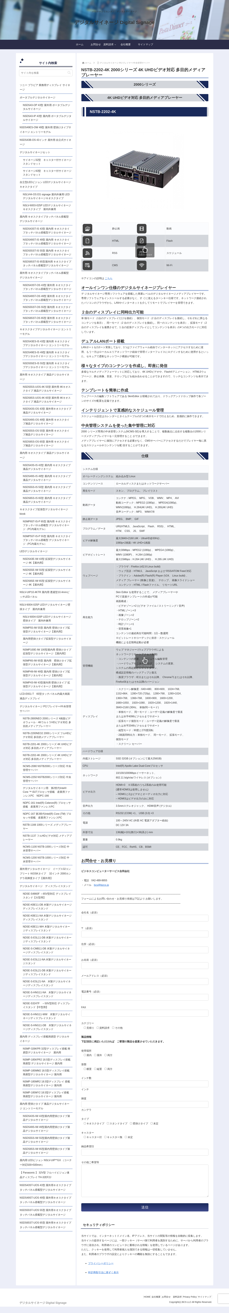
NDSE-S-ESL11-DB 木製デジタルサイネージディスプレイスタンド (47, 939)
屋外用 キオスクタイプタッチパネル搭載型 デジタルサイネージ (44, 275)
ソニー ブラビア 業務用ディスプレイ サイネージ (45, 87)
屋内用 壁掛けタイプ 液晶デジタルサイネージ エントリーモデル (44, 1106)
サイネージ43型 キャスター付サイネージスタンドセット (47, 173)
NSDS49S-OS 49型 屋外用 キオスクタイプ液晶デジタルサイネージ (46, 421)
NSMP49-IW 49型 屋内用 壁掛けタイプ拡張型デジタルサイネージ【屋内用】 (46, 673)
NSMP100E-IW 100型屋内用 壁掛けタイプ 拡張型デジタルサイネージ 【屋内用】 (47, 651)
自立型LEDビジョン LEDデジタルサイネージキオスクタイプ (45, 184)
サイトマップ (203, 1303)
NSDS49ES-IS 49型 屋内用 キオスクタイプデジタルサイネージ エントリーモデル (46, 354)
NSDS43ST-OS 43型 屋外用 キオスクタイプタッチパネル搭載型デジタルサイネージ (47, 287)
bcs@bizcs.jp (101, 885)
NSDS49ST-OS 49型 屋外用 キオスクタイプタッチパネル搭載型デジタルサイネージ (47, 298)
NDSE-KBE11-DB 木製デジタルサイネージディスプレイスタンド (47, 906)
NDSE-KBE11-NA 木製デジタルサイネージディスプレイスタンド (47, 917)
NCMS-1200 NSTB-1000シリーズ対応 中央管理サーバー (46, 859)
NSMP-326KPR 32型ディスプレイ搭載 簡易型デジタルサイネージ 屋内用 (46, 1050)
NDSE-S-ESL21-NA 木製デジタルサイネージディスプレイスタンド (47, 983)
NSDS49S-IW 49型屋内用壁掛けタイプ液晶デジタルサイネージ (46, 1129)
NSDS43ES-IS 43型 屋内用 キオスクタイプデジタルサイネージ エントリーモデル (46, 343)
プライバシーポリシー (101, 1269)
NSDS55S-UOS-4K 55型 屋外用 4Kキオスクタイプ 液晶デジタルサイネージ (47, 388)
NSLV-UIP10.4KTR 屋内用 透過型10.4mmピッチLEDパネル (45, 594)
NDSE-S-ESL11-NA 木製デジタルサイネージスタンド (47, 961)
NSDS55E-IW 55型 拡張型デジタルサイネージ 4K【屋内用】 (47, 572)
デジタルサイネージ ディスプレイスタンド (45, 886)
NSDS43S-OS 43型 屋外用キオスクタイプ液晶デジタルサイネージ (47, 410)
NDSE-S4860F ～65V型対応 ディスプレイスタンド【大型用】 (47, 895)
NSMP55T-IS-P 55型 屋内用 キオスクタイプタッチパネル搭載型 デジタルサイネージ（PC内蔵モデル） (47, 540)
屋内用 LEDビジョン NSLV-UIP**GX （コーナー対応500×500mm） (46, 1162)
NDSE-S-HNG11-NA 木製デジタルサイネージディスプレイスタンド (47, 994)
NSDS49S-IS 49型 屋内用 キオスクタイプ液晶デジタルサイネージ (47, 478)
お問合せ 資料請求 (166, 1303)
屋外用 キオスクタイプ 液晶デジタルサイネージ (44, 377)
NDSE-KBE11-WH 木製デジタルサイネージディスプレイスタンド (46, 928)
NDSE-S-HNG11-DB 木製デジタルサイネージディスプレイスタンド (47, 1027)
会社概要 (148, 1303)
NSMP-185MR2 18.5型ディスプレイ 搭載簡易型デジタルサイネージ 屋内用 (46, 1083)
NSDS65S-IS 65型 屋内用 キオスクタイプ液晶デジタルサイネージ (47, 500)
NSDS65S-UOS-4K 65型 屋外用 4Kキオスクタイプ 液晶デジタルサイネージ (47, 399)
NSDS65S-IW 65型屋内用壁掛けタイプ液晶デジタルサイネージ (46, 1151)
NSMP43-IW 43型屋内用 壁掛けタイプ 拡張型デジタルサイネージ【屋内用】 (46, 684)
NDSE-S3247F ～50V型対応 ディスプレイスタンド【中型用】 (46, 1005)
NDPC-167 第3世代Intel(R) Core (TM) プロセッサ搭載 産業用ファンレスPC (47, 815)
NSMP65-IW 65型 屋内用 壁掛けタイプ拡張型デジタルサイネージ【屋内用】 (47, 662)
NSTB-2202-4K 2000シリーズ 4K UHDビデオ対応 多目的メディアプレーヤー (47, 757)
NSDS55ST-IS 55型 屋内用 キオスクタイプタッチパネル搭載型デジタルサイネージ (47, 252)
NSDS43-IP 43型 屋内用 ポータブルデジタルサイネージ (47, 118)
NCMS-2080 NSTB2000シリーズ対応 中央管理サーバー (47, 768)
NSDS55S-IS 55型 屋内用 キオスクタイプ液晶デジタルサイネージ (47, 489)
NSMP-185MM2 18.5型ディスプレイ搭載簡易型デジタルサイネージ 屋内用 (46, 1072)
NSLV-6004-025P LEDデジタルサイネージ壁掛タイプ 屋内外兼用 (45, 607)
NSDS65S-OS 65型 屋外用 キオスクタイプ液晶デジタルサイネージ (46, 443)
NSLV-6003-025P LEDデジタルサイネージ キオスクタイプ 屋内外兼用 (48, 207)
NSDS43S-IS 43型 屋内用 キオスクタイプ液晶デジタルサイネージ (47, 467)
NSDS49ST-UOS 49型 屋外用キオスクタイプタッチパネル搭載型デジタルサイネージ (45, 1200)
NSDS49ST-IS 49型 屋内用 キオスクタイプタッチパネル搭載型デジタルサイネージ (47, 241)
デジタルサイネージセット (35, 152)
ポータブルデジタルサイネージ (37, 97)
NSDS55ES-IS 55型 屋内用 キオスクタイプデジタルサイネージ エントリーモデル (46, 365)
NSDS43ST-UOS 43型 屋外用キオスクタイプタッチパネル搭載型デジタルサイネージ (45, 1187)
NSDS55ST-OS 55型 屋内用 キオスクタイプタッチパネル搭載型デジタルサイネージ (47, 309)
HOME (137, 1303)
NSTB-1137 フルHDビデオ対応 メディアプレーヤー (47, 837)
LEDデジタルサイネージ (34, 551)
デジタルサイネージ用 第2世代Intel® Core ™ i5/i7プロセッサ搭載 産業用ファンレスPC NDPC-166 (46, 792)
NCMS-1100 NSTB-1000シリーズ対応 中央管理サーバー (46, 848)
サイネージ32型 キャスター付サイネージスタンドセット (47, 162)
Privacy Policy (186, 1303)
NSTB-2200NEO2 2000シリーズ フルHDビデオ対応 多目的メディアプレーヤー (47, 735)
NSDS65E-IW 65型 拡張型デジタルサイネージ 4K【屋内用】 (47, 583)
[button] (69, 73)
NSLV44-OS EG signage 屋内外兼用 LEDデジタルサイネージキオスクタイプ (46, 196)
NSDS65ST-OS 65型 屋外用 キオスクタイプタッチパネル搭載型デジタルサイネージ (47, 320)
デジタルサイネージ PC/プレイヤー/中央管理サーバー (45, 708)
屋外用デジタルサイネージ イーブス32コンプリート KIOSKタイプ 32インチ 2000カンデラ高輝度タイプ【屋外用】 (45, 874)
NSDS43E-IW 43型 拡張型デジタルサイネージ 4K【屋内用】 (47, 561)
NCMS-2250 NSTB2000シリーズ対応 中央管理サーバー (47, 779)
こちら (108, 278)
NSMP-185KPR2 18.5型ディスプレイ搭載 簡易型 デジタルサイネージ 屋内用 (47, 1061)
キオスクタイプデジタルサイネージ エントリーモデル (45, 331)
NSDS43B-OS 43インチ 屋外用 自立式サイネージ (45, 142)
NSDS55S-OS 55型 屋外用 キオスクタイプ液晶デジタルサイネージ (46, 432)
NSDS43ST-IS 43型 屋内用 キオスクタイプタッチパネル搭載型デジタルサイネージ (47, 230)
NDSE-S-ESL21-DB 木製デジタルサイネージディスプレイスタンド (47, 972)
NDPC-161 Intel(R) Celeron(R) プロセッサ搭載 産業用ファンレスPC (47, 804)
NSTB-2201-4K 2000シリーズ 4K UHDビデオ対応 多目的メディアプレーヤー (47, 746)
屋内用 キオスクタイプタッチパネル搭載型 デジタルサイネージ (44, 219)
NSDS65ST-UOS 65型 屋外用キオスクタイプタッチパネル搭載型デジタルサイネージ (45, 1225)
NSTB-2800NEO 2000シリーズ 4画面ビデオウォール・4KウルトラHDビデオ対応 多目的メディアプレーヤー (47, 722)
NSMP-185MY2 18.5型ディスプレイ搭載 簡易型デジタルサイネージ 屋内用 (46, 1094)
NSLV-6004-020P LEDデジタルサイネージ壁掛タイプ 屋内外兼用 (47, 618)
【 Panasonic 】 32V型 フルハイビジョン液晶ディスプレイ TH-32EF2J (44, 1175)
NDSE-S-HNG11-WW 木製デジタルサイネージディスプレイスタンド (46, 1016)
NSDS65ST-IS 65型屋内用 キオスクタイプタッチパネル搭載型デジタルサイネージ (47, 263)
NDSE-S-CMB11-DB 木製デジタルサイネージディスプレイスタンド (46, 950)
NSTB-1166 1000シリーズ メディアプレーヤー (47, 826)
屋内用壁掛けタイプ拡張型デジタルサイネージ (47, 640)
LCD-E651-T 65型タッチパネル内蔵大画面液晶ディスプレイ (45, 696)
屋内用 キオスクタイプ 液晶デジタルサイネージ (44, 455)
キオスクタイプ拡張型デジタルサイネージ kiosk (45, 511)
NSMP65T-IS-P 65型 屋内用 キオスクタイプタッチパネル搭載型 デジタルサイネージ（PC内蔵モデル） (47, 525)
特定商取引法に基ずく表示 (103, 1278)
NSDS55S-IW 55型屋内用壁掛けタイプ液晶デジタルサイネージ (46, 1140)
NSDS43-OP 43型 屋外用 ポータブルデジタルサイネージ (46, 107)
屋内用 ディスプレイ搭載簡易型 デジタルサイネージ (44, 1039)
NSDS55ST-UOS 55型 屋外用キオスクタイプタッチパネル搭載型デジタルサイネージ (45, 1212)
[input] (46, 73)
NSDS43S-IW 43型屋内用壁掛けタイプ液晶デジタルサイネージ (46, 1118)
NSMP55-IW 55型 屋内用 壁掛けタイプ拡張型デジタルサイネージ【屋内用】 (46, 629)
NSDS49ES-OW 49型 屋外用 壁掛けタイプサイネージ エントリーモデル (45, 129)
